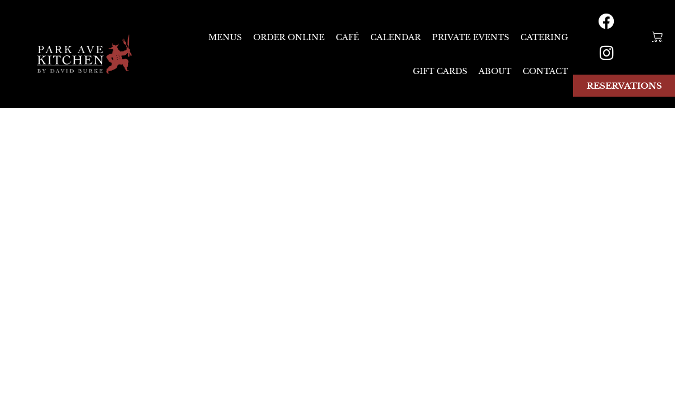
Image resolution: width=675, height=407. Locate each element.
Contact (545, 71)
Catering (544, 37)
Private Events (470, 37)
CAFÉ (347, 37)
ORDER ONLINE (288, 37)
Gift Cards (440, 71)
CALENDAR (395, 37)
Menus (225, 37)
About (495, 71)
